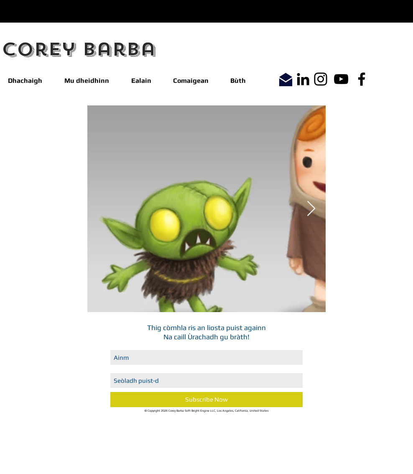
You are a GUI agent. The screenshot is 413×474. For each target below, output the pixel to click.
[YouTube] (341, 79)
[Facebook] (361, 79)
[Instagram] (320, 79)
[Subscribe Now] (206, 399)
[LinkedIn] (303, 79)
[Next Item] (311, 209)
